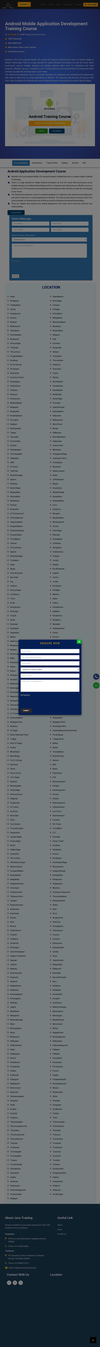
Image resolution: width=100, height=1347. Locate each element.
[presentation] (40, 701)
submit (26, 710)
